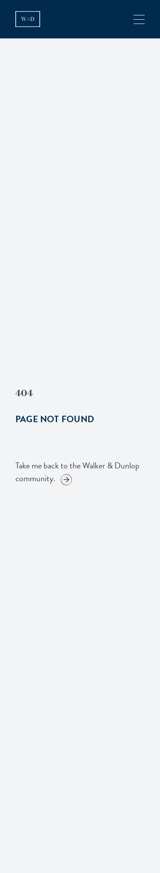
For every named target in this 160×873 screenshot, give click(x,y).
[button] (139, 19)
